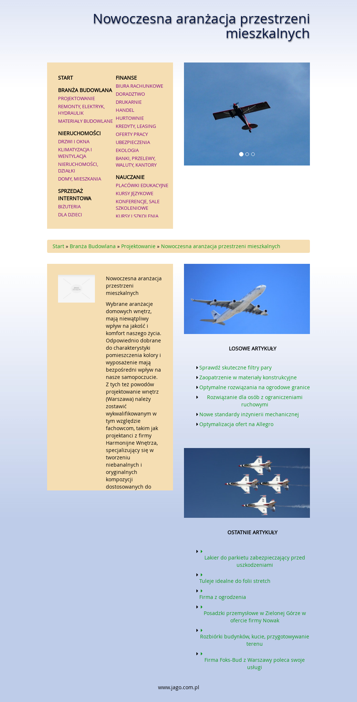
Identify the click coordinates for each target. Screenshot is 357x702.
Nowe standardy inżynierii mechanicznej (249, 414)
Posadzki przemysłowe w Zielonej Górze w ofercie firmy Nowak (252, 613)
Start (58, 246)
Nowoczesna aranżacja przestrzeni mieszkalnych (220, 246)
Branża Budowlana (93, 246)
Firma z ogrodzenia (222, 593)
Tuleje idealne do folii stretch (234, 577)
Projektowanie (138, 246)
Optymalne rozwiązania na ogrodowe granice (254, 387)
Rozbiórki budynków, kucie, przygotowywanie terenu (254, 636)
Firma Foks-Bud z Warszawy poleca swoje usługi (252, 660)
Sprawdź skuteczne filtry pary (235, 367)
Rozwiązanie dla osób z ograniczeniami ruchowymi (255, 401)
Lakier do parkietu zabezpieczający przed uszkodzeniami (252, 557)
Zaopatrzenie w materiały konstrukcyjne (248, 377)
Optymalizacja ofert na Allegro (236, 424)
